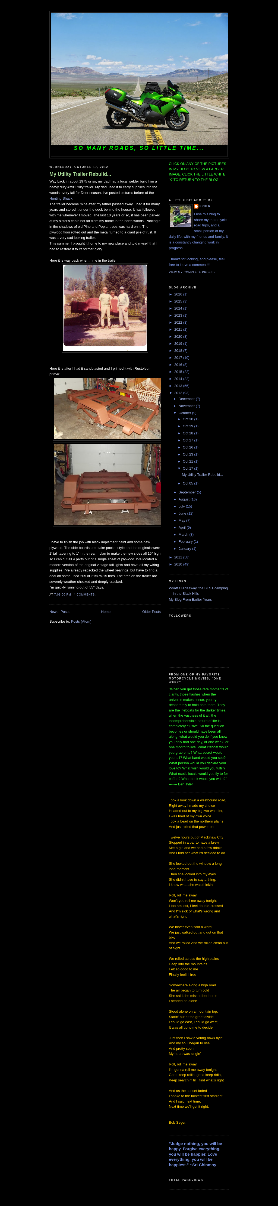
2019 (178, 344)
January (185, 549)
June (183, 513)
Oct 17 (188, 468)
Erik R (205, 206)
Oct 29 (188, 426)
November (187, 406)
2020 (178, 336)
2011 (178, 557)
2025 (178, 301)
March (184, 534)
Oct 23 (188, 454)
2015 (178, 372)
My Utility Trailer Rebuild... (80, 174)
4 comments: (85, 594)
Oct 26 (188, 447)
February (186, 541)
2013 (178, 386)
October (185, 413)
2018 (178, 351)
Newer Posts (59, 612)
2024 (178, 308)
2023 (178, 315)
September (188, 492)
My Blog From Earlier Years (190, 599)
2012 (178, 393)
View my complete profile (192, 272)
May (182, 520)
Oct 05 (188, 483)
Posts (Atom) (81, 621)
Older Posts (151, 612)
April (183, 527)
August (185, 499)
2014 (178, 379)
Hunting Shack (60, 198)
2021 (178, 329)
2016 (178, 365)
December (187, 399)
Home (106, 612)
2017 (178, 358)
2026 (178, 294)
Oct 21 (188, 461)
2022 (178, 322)
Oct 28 (188, 433)
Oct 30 (188, 419)
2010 (178, 564)
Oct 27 (188, 440)
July (182, 506)
